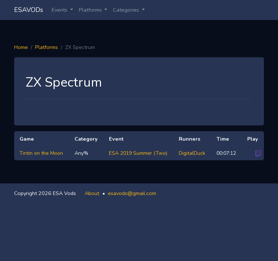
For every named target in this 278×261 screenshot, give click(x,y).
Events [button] (60, 9)
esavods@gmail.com (132, 193)
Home (21, 47)
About (92, 193)
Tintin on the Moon (41, 153)
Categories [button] (126, 9)
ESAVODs (28, 9)
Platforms (46, 47)
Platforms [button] (91, 9)
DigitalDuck (192, 153)
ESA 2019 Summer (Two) (138, 153)
